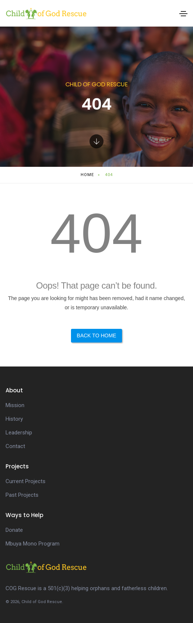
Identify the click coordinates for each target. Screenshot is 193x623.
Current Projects (25, 481)
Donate (14, 530)
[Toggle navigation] (183, 13)
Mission (15, 405)
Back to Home (96, 335)
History (14, 419)
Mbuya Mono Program (33, 543)
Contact (15, 446)
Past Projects (22, 495)
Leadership (19, 432)
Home (87, 174)
